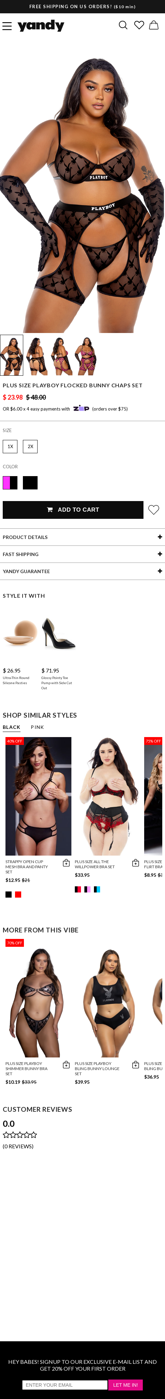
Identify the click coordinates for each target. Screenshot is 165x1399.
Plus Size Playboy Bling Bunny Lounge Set (97, 1068)
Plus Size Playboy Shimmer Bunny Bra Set (26, 1068)
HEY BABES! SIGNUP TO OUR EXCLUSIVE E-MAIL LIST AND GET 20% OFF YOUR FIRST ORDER (82, 1365)
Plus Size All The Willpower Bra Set (95, 864)
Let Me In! (125, 1385)
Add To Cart (73, 510)
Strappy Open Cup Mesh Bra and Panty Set (26, 866)
